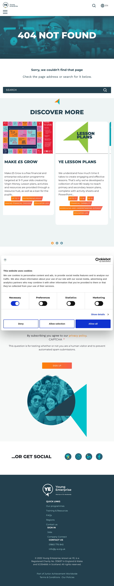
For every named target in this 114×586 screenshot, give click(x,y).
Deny (21, 323)
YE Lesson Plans (77, 157)
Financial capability (81, 198)
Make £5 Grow (21, 157)
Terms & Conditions (50, 572)
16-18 (90, 194)
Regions (50, 515)
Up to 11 (15, 194)
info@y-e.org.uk (57, 544)
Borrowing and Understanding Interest (80, 203)
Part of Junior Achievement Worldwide (57, 568)
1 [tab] (52, 238)
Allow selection (57, 323)
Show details (98, 314)
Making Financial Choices (18, 198)
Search (86, 6)
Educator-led (42, 198)
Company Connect (57, 532)
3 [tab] (61, 238)
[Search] (57, 85)
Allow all (93, 323)
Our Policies (68, 572)
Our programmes (55, 501)
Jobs (49, 527)
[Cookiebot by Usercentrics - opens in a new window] (98, 260)
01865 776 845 (56, 539)
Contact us (51, 519)
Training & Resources (57, 505)
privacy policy (77, 330)
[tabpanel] (28, 169)
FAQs (49, 510)
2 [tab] (57, 238)
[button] (97, 5)
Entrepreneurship (32, 194)
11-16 (82, 194)
